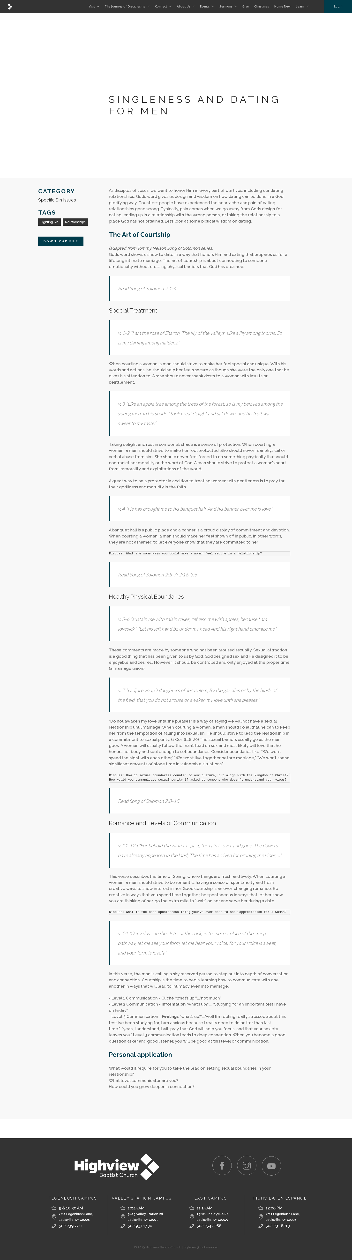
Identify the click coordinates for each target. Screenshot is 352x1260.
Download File (61, 241)
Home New (282, 6)
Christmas (261, 6)
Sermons (226, 6)
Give (245, 6)
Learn (300, 6)
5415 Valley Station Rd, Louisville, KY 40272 (146, 1217)
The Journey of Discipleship (125, 6)
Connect (161, 6)
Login (338, 6)
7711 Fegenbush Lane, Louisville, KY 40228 (283, 1217)
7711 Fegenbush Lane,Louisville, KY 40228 (76, 1217)
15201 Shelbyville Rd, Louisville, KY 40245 (213, 1217)
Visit (92, 6)
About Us (183, 6)
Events (205, 6)
